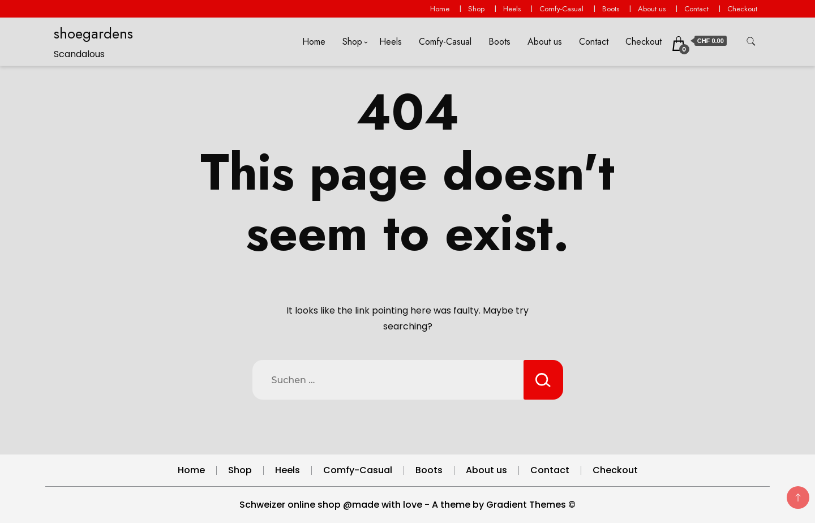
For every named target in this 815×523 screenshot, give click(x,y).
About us (652, 8)
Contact (696, 8)
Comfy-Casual (561, 8)
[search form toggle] (751, 41)
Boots (610, 8)
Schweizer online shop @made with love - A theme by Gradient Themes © (407, 504)
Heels (512, 8)
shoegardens (93, 33)
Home (439, 8)
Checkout (742, 8)
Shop (476, 8)
